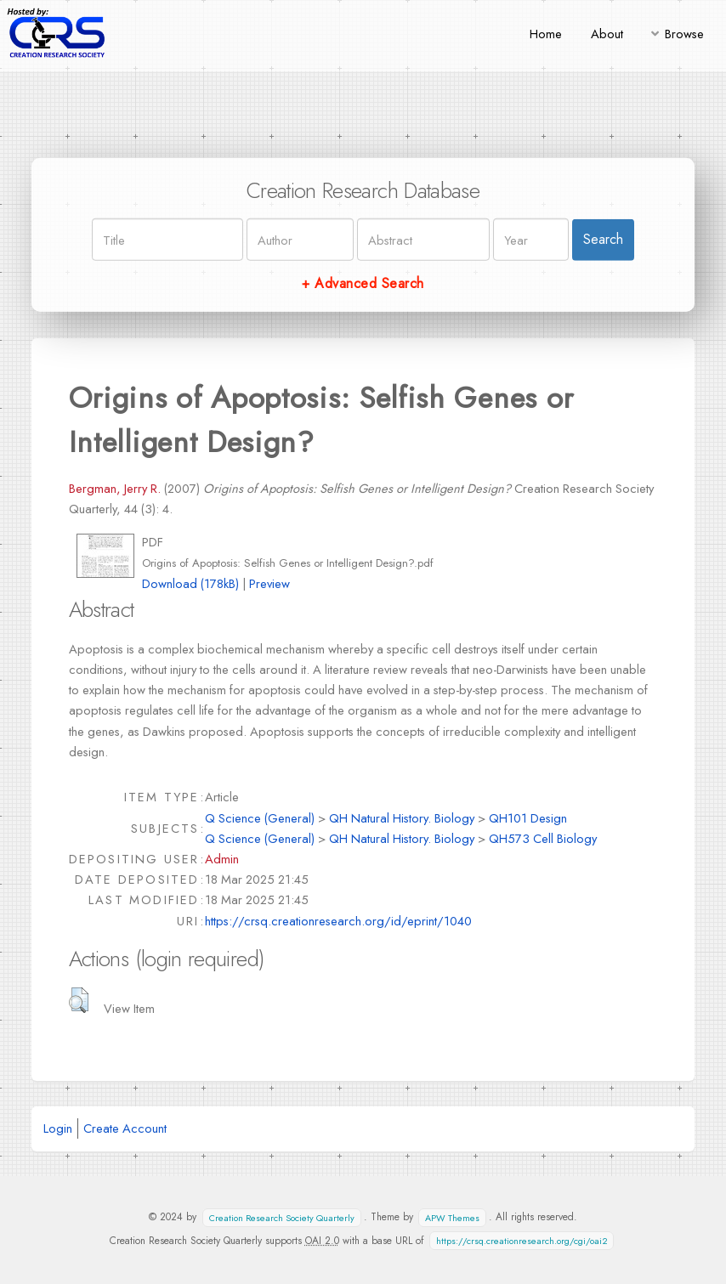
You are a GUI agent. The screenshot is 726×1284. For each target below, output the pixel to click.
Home (546, 33)
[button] (78, 1000)
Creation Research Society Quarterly (281, 1217)
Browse (684, 33)
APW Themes (452, 1217)
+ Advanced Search (362, 283)
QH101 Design (528, 818)
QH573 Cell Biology (543, 838)
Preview (269, 583)
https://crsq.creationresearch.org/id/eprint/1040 (338, 921)
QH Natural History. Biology (401, 818)
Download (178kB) (190, 583)
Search (603, 239)
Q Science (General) (260, 818)
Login (57, 1128)
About (607, 33)
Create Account (125, 1128)
